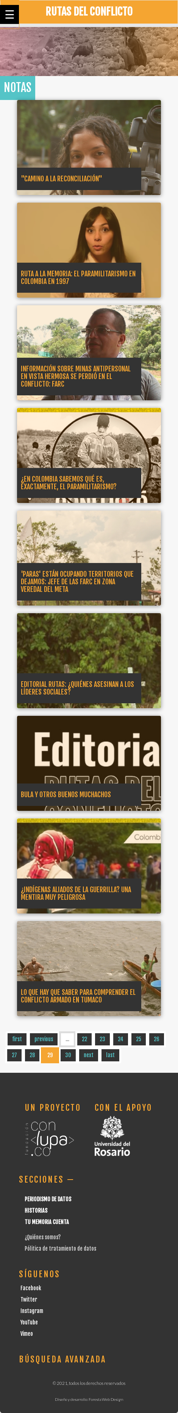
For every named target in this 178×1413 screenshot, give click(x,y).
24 (120, 1039)
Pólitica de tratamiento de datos (60, 1248)
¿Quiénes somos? (43, 1237)
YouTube (29, 1322)
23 (102, 1039)
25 (138, 1039)
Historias (36, 1210)
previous (43, 1039)
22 (84, 1039)
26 (156, 1039)
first (17, 1039)
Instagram (31, 1311)
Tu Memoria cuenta (47, 1222)
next (89, 1055)
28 (32, 1055)
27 (14, 1055)
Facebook (30, 1288)
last (110, 1055)
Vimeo (26, 1334)
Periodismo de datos (48, 1199)
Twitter (28, 1299)
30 (68, 1055)
